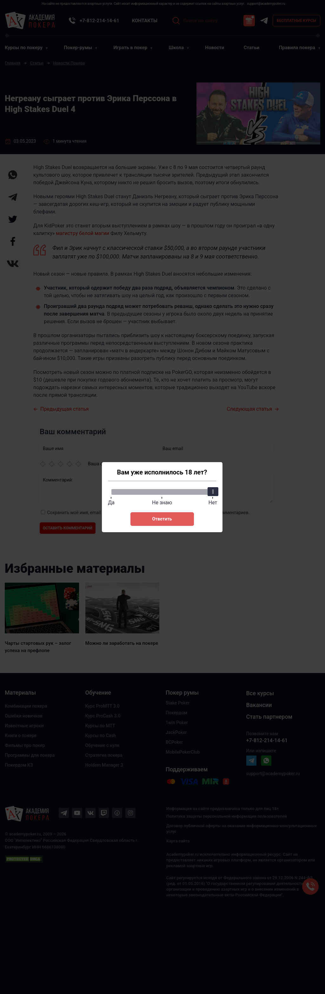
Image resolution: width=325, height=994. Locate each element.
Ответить (162, 518)
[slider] (213, 491)
